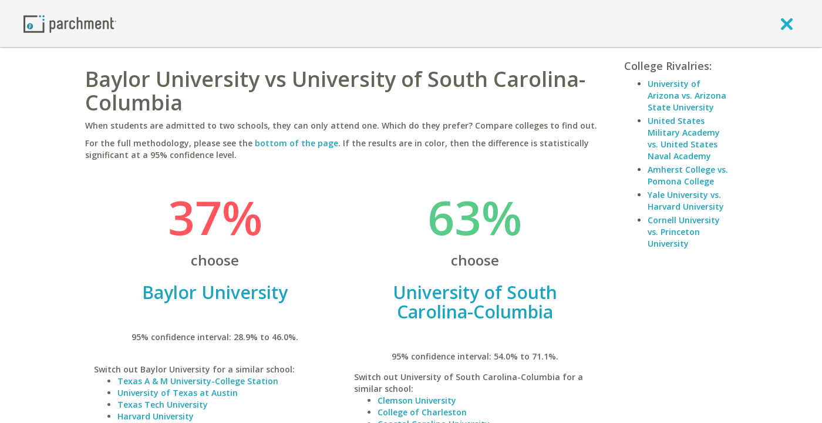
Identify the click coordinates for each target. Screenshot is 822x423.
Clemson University (417, 400)
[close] (787, 23)
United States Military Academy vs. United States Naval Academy (684, 138)
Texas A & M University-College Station (197, 381)
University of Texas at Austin (177, 392)
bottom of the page (296, 143)
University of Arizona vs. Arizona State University (687, 95)
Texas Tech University (162, 404)
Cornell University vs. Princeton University (684, 231)
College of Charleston (422, 412)
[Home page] (69, 23)
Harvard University (155, 416)
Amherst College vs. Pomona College (688, 175)
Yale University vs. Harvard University (686, 200)
